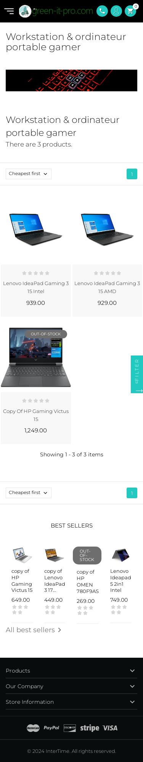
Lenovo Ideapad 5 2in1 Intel (120, 580)
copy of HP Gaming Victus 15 (21, 580)
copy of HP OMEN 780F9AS (88, 581)
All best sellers (35, 630)
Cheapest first (30, 174)
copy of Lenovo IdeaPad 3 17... (54, 580)
